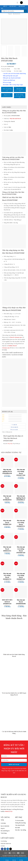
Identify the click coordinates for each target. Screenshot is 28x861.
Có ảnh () (14, 424)
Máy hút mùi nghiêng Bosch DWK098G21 (20, 498)
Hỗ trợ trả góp (7, 82)
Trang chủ (10, 13)
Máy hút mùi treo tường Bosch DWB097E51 (21, 523)
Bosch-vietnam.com (16, 337)
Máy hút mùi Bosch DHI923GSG (7, 549)
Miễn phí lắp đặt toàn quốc (10, 75)
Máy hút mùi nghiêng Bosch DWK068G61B (7, 471)
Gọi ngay (7, 859)
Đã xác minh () (14, 427)
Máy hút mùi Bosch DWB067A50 (7, 522)
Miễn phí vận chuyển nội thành (12, 78)
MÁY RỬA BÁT (12, 6)
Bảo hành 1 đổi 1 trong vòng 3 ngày (13, 84)
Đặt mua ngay (20, 88)
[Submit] (25, 11)
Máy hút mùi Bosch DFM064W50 (7, 498)
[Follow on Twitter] (7, 849)
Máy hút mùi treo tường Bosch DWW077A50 (21, 472)
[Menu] (18, 3)
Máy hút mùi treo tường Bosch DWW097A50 (21, 549)
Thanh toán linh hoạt (9, 80)
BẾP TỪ (5, 6)
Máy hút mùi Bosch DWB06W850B (21, 602)
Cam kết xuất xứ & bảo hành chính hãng (14, 73)
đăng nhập (10, 443)
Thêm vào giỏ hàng (7, 88)
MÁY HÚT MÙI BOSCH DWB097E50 (7, 602)
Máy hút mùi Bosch (16, 13)
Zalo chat (14, 859)
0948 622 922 (8, 811)
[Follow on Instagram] (5, 849)
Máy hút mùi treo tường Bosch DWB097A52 (21, 576)
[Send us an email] (10, 849)
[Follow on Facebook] (2, 849)
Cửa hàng (21, 859)
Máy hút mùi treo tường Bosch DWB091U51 (7, 576)
